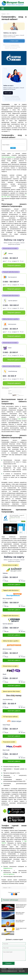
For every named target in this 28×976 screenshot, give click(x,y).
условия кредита (15, 44)
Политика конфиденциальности (9, 971)
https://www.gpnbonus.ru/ (8, 157)
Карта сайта (22, 971)
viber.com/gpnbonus (8, 874)
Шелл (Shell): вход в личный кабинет (20, 921)
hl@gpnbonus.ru (7, 868)
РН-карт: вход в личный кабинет (21, 929)
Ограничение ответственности (15, 968)
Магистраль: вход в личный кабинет (20, 913)
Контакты (3, 968)
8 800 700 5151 (22, 419)
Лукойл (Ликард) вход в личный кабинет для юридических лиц (21, 906)
